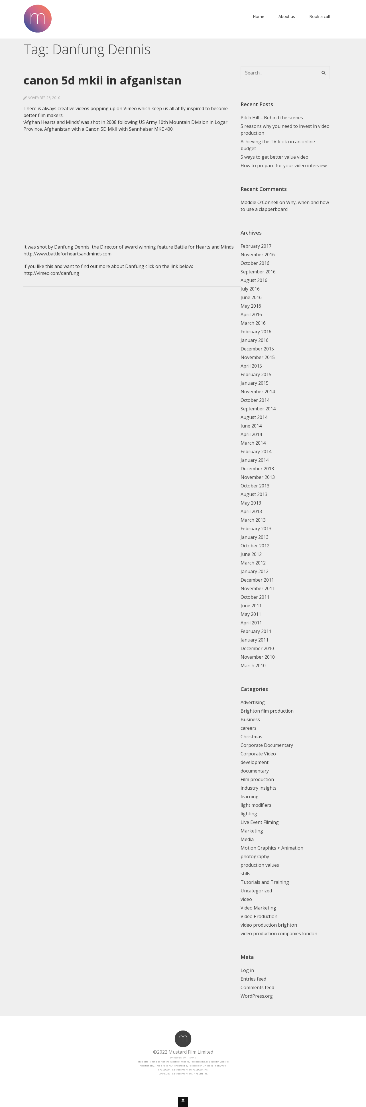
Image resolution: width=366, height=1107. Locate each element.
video (246, 899)
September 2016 (258, 272)
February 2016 (256, 331)
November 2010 (258, 657)
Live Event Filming (260, 822)
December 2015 (257, 349)
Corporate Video (258, 754)
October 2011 (255, 597)
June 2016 (251, 297)
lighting (249, 813)
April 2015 (251, 366)
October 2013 (255, 486)
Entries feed (253, 979)
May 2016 (251, 306)
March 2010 (253, 665)
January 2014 (255, 460)
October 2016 (255, 263)
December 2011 (257, 580)
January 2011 (255, 640)
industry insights (258, 788)
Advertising (253, 702)
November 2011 (258, 588)
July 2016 (250, 289)
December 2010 (257, 648)
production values (260, 865)
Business (250, 719)
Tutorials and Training (265, 882)
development (255, 762)
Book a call (319, 16)
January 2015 (255, 383)
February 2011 (256, 631)
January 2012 (255, 571)
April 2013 (251, 511)
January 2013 (255, 537)
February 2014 (256, 451)
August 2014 (254, 417)
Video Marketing (258, 908)
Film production (257, 779)
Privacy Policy (178, 1057)
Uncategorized (256, 891)
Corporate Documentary (267, 745)
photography (255, 856)
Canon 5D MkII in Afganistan (102, 80)
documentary (255, 771)
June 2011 (251, 605)
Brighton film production (267, 711)
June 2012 (251, 554)
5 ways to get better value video (274, 157)
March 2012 (253, 563)
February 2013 (256, 528)
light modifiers (256, 805)
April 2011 (251, 623)
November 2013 (258, 477)
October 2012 (255, 546)
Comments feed (257, 987)
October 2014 (255, 400)
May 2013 (251, 503)
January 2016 (255, 340)
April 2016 (251, 314)
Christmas (251, 736)
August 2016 (254, 280)
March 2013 (253, 520)
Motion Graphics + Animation (272, 848)
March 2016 (253, 323)
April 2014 (251, 434)
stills (245, 873)
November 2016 (258, 254)
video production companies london (279, 933)
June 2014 (251, 426)
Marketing (252, 831)
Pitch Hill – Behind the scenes (272, 117)
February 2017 (256, 246)
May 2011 (251, 614)
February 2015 (256, 374)
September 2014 (258, 409)
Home (258, 16)
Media (247, 839)
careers (249, 728)
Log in (247, 970)
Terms (192, 1057)
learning (250, 796)
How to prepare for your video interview (284, 165)
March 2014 (253, 443)
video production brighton (269, 925)
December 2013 (257, 468)
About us (286, 16)
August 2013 (254, 494)
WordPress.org (257, 996)
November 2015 (258, 357)
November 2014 (258, 391)
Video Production (259, 916)
